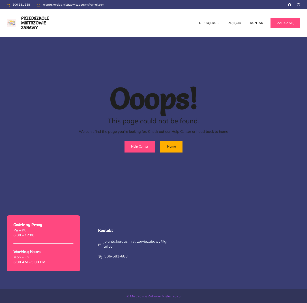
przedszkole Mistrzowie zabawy (35, 22)
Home (171, 146)
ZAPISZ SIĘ (285, 23)
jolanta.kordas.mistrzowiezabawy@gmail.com (73, 4)
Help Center (139, 146)
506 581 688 (21, 4)
